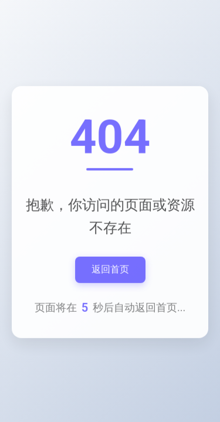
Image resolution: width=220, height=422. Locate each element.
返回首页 (110, 271)
